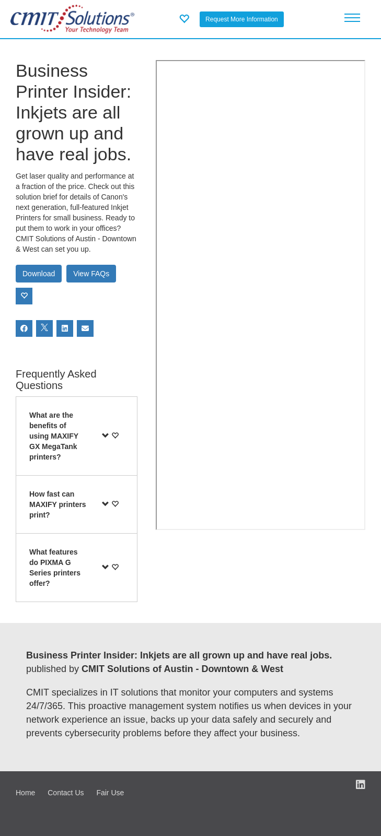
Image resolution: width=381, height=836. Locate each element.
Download (38, 273)
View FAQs (91, 273)
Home (25, 792)
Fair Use (110, 792)
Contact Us (66, 792)
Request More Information (241, 19)
